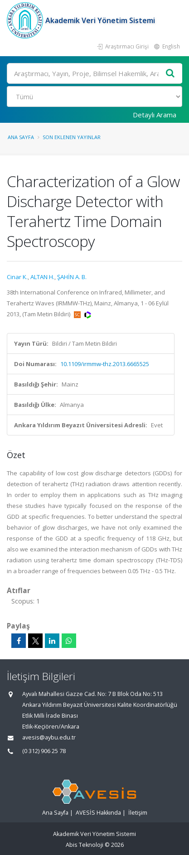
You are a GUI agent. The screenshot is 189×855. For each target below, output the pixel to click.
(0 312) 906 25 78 (44, 751)
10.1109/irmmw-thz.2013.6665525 (104, 364)
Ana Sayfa (21, 137)
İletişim (137, 812)
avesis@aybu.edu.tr (49, 737)
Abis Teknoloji (84, 845)
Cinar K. (17, 277)
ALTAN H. (42, 277)
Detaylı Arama (154, 114)
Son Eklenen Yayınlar (72, 137)
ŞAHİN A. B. (72, 277)
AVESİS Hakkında (98, 812)
